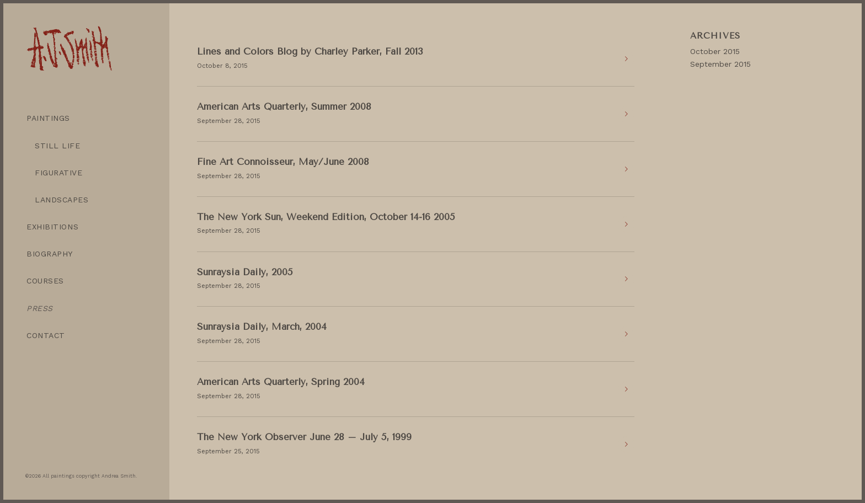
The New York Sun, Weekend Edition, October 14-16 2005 (326, 216)
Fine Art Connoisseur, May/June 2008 (283, 161)
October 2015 (715, 51)
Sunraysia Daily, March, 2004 (262, 326)
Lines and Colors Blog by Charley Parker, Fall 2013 (310, 51)
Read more (626, 59)
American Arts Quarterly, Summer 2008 (284, 106)
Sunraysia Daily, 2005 (245, 271)
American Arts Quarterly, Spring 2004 (281, 381)
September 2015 (720, 64)
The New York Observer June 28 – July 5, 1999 (304, 436)
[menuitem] (86, 118)
